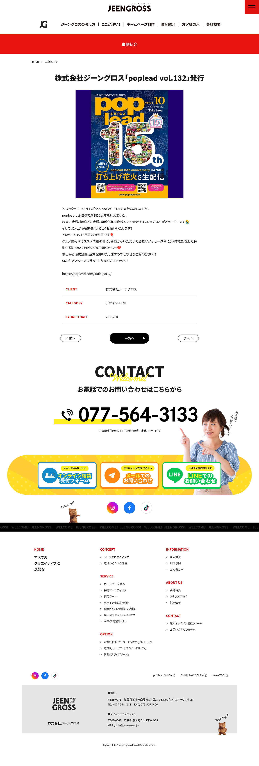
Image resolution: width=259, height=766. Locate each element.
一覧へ (129, 338)
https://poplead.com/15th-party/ (87, 273)
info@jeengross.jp (127, 725)
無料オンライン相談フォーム (186, 623)
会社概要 (213, 24)
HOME (35, 61)
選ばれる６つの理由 (115, 563)
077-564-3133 (123, 704)
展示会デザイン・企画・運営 (119, 615)
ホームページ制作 (141, 24)
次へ (186, 338)
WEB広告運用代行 (115, 621)
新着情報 (175, 557)
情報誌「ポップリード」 (116, 654)
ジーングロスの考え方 (78, 24)
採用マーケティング (115, 590)
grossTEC (218, 675)
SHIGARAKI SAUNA (192, 675)
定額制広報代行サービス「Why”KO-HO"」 (128, 642)
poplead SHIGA (162, 675)
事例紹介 (168, 24)
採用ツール (110, 596)
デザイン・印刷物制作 (116, 602)
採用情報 (175, 602)
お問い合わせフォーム (182, 629)
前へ (72, 338)
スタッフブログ (178, 596)
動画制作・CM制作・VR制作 (119, 609)
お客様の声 (191, 24)
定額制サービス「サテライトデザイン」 (125, 648)
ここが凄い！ (111, 24)
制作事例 (175, 563)
